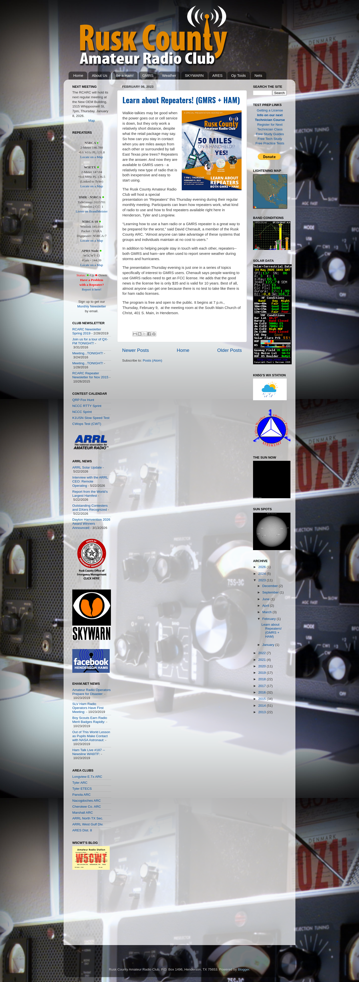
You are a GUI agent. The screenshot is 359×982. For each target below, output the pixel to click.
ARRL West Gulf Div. (87, 824)
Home (78, 75)
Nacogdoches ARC (86, 800)
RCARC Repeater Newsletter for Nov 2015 (90, 375)
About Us (99, 75)
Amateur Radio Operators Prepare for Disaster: (91, 692)
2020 (262, 666)
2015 (262, 699)
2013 (262, 712)
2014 (262, 705)
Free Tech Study (270, 139)
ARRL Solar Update (87, 467)
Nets (258, 75)
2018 (262, 679)
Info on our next (270, 115)
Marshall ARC (82, 812)
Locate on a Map (91, 157)
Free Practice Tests (270, 143)
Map (91, 120)
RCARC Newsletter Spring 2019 (86, 331)
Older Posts (229, 350)
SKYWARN (194, 75)
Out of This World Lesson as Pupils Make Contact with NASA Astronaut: (91, 736)
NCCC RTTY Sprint (86, 406)
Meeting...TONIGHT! (87, 353)
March (267, 612)
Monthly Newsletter (91, 306)
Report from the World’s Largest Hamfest (90, 493)
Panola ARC (81, 794)
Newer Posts (135, 350)
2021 (262, 660)
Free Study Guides (270, 134)
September (271, 592)
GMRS (148, 75)
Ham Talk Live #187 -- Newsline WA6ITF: (88, 752)
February (269, 619)
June (266, 599)
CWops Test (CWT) (86, 424)
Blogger (243, 969)
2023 (262, 580)
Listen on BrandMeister (91, 211)
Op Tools (238, 75)
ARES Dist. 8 (82, 830)
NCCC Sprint (82, 412)
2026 (262, 567)
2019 (262, 673)
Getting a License (270, 110)
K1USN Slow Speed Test (90, 418)
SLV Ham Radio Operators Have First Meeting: (87, 708)
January (268, 645)
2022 (262, 653)
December (270, 586)
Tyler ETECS (82, 788)
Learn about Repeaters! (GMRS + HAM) (181, 99)
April (266, 605)
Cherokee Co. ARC (86, 806)
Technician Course (270, 120)
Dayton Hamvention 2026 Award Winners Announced (91, 523)
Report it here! (91, 289)
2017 (262, 686)
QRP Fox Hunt (83, 400)
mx (179, 950)
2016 (262, 692)
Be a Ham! (125, 75)
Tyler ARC (80, 783)
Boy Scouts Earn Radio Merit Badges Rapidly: (89, 720)
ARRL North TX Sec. (87, 818)
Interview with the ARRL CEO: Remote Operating (90, 481)
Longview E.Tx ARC (87, 777)
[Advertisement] (87, 909)
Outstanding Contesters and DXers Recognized (90, 507)
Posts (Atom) (152, 360)
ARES (217, 75)
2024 (262, 574)
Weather (169, 75)
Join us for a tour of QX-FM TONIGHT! (90, 341)
